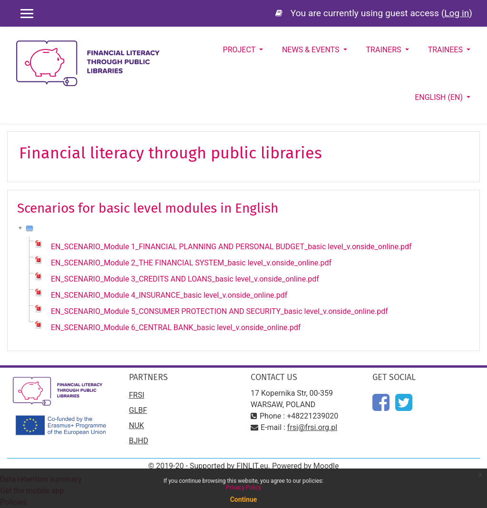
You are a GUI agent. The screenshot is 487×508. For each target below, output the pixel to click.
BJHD (138, 440)
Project (240, 49)
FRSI (137, 395)
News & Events (311, 49)
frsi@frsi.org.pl (312, 427)
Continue (243, 499)
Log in (456, 13)
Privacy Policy (243, 487)
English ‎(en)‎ (440, 97)
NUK (136, 425)
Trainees (446, 49)
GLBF (138, 410)
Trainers (384, 49)
